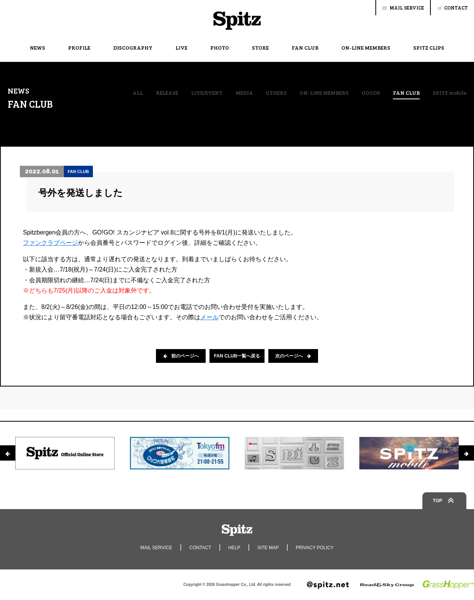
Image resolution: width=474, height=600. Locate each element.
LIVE (181, 47)
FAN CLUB (305, 47)
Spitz (237, 20)
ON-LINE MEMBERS (365, 47)
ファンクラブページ (50, 242)
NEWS (37, 47)
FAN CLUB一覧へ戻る (237, 356)
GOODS (371, 92)
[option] (65, 453)
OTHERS (276, 92)
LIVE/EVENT (206, 92)
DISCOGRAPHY (133, 47)
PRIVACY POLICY (315, 547)
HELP (234, 547)
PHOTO (219, 47)
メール (209, 317)
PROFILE (79, 47)
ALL (138, 92)
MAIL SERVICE (403, 7)
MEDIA (244, 92)
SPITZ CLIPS (428, 47)
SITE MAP (268, 547)
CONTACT (452, 7)
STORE (260, 47)
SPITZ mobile (449, 92)
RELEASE (167, 92)
